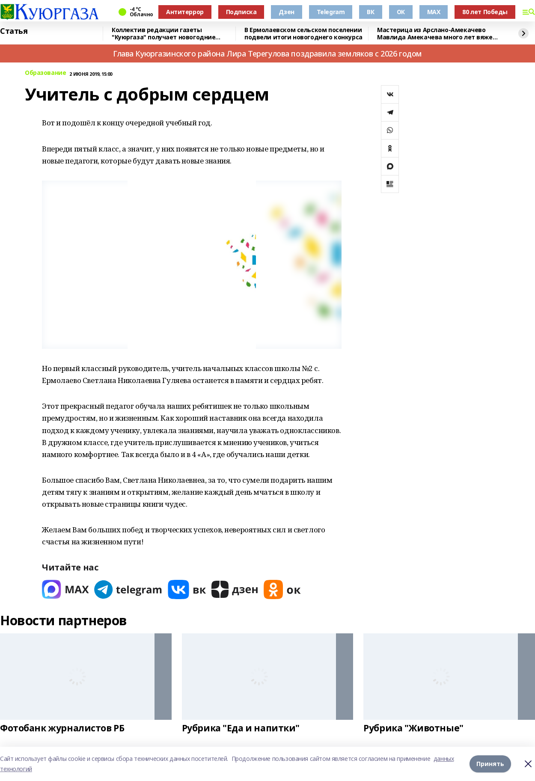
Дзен (286, 12)
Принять (490, 764)
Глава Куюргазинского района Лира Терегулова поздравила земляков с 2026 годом (267, 53)
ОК (401, 12)
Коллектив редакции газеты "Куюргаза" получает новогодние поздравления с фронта (163, 34)
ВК (370, 12)
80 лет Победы (485, 12)
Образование (45, 73)
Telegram (331, 12)
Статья (13, 31)
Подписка (241, 12)
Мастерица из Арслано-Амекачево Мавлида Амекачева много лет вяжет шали (436, 34)
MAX (433, 12)
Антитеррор (185, 12)
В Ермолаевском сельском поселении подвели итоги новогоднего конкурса (303, 34)
